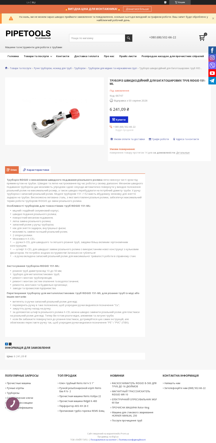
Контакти (62, 56)
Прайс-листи (128, 56)
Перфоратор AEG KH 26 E (73, 406)
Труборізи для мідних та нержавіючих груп (112, 68)
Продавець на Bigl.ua (108, 436)
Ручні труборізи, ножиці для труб (53, 68)
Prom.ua (125, 433)
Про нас (109, 56)
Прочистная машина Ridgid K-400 (78, 401)
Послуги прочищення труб (127, 420)
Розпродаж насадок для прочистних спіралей (173, 56)
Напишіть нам (172, 383)
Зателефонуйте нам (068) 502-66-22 (185, 388)
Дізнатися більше (137, 9)
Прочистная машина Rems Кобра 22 (80, 396)
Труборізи (80, 68)
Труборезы (13, 393)
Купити (121, 119)
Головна (13, 56)
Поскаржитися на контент (104, 439)
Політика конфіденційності (132, 439)
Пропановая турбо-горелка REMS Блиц (81, 410)
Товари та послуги (36, 56)
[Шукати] (128, 38)
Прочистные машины (19, 383)
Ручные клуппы (15, 388)
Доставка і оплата (86, 56)
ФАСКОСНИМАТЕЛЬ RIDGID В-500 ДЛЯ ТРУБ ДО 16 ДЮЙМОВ (134, 385)
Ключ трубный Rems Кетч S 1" (76, 383)
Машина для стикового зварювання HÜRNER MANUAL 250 (132, 414)
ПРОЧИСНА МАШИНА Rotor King (130, 407)
